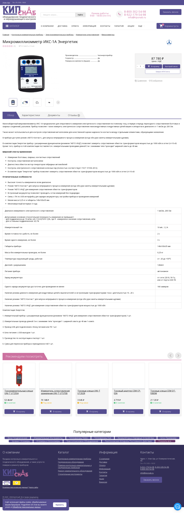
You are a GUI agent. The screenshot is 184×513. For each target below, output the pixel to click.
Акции (131, 26)
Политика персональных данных (15, 487)
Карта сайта (33, 487)
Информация (89, 26)
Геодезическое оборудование (71, 462)
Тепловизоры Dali (102, 438)
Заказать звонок (170, 12)
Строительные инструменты (70, 474)
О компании (47, 26)
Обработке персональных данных (27, 507)
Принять (60, 505)
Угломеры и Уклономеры (48, 441)
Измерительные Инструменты (48, 438)
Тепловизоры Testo (78, 438)
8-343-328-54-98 (162, 467)
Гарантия (119, 26)
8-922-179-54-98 (135, 14)
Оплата (75, 26)
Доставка (62, 26)
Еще (141, 26)
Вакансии (103, 482)
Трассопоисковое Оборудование (82, 441)
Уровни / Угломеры (21, 441)
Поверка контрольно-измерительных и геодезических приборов (75, 466)
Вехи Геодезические (17, 438)
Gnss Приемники (168, 438)
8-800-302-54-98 (135, 11)
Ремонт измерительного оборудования (75, 471)
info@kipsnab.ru (137, 17)
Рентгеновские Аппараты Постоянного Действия (128, 441)
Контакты (105, 26)
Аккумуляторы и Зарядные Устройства (136, 438)
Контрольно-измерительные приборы (74, 458)
